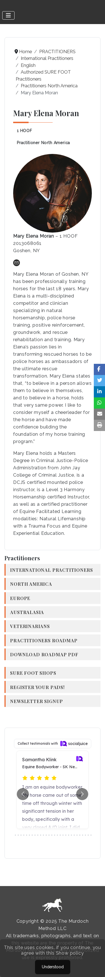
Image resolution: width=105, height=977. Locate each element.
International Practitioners (51, 570)
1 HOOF (24, 130)
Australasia (27, 612)
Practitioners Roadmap (43, 640)
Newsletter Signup (36, 701)
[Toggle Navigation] (8, 15)
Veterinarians (30, 626)
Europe (20, 598)
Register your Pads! (37, 687)
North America (31, 584)
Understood (53, 967)
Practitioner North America (43, 142)
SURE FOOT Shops (33, 673)
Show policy (70, 953)
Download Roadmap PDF (44, 654)
